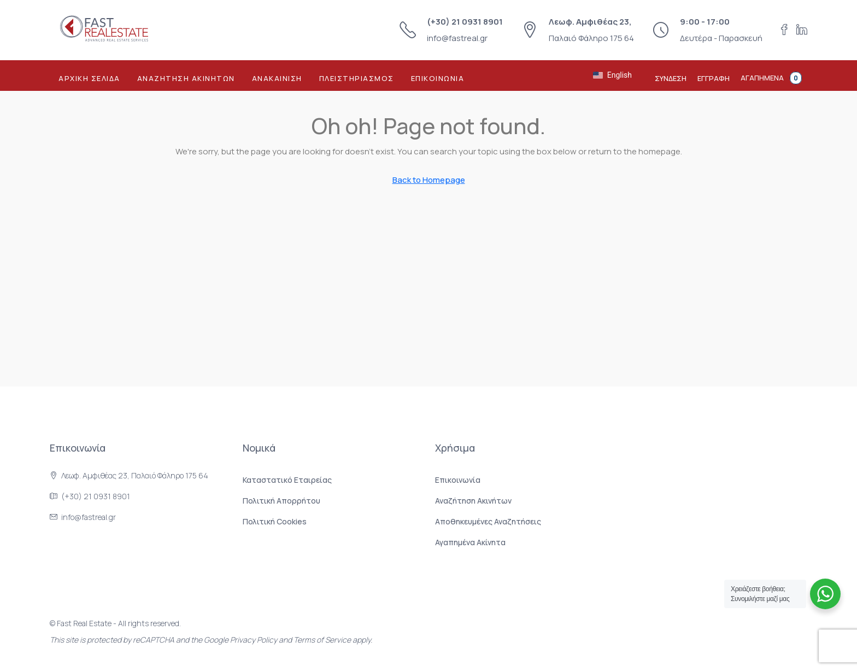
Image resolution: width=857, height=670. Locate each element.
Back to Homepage (428, 180)
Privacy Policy (253, 639)
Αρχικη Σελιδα (89, 78)
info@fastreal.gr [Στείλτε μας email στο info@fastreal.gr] (88, 517)
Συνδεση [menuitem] (670, 78)
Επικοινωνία (457, 480)
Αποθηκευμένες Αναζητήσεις (488, 521)
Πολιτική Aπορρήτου (281, 500)
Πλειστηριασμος (356, 78)
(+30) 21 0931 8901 (465, 21)
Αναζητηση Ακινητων (186, 78)
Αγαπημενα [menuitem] (771, 78)
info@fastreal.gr (457, 38)
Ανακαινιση (277, 78)
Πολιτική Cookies (275, 521)
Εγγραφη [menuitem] (713, 78)
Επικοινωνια (438, 78)
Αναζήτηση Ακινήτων (473, 500)
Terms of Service (322, 639)
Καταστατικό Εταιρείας (287, 480)
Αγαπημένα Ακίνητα (470, 542)
